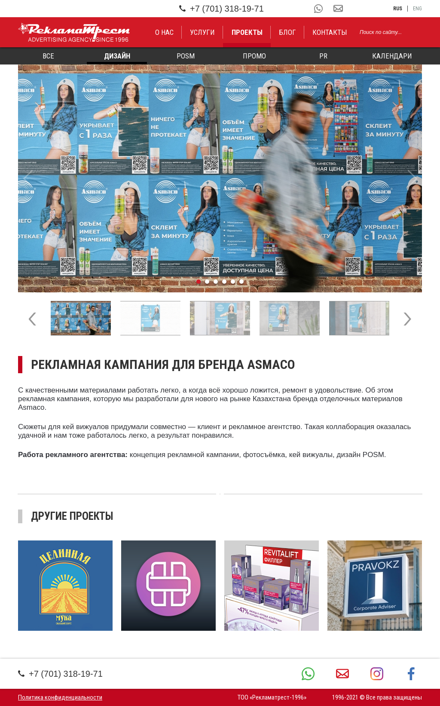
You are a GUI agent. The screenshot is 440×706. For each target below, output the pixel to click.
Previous (27, 178)
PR (323, 56)
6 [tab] (241, 281)
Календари (392, 56)
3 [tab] (216, 281)
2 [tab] (207, 281)
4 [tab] (224, 281)
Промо (254, 56)
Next (412, 178)
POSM (186, 56)
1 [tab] (198, 281)
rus (397, 9)
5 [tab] (233, 281)
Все (48, 56)
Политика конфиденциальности (60, 697)
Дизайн (117, 56)
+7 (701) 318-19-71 (221, 8)
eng (417, 9)
